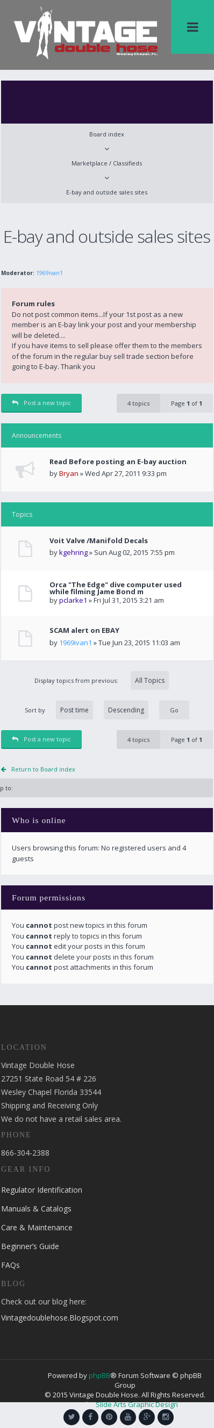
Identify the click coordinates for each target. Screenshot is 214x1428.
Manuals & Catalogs (36, 1208)
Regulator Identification (41, 1190)
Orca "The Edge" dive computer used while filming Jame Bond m (115, 588)
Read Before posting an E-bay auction (118, 461)
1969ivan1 (49, 273)
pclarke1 (73, 600)
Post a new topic (41, 403)
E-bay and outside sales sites (106, 192)
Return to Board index (43, 769)
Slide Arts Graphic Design (137, 1404)
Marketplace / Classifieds (107, 163)
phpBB (99, 1375)
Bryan (69, 473)
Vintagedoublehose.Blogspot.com (59, 1317)
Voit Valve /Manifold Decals (98, 540)
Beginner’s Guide (30, 1246)
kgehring (73, 552)
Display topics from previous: (101, 680)
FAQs (10, 1265)
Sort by (86, 710)
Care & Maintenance (37, 1227)
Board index (106, 134)
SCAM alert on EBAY (84, 630)
